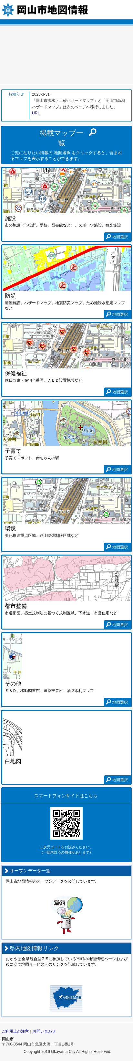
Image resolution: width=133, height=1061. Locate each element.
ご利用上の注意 (15, 1031)
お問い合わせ (44, 1031)
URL (36, 113)
